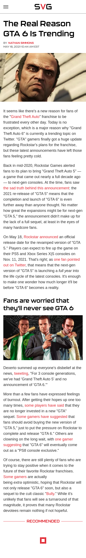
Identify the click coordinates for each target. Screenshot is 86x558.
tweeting (21, 373)
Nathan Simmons (21, 42)
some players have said (44, 405)
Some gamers (15, 477)
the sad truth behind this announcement (36, 188)
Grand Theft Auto (25, 117)
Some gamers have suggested (41, 417)
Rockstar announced (41, 237)
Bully (50, 494)
